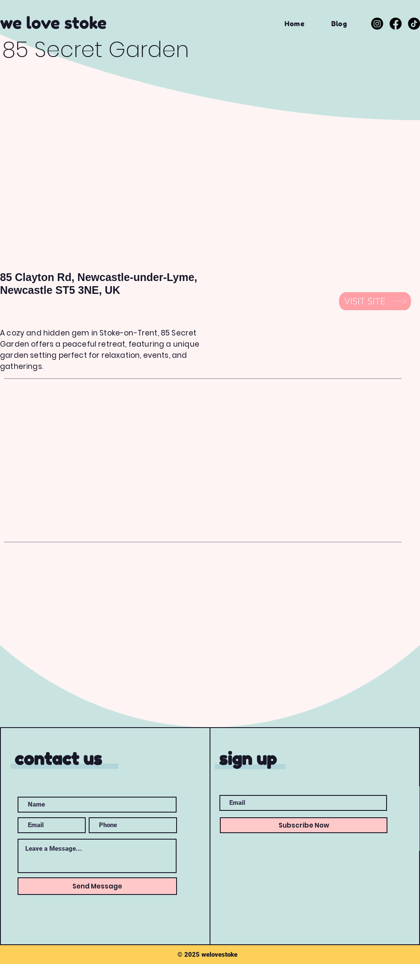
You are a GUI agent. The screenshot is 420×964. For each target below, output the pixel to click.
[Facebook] (396, 24)
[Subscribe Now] (303, 825)
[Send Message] (97, 886)
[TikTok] (414, 24)
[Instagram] (377, 24)
